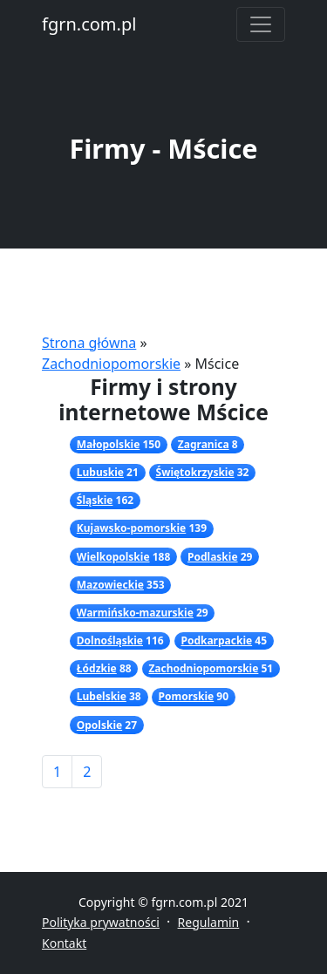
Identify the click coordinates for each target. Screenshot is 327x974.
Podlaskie (212, 556)
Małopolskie (108, 444)
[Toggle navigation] (260, 24)
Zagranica (203, 444)
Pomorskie (186, 696)
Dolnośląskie (110, 640)
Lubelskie (101, 696)
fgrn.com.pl (89, 24)
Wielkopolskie (113, 556)
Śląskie (95, 500)
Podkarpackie (216, 640)
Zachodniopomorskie (111, 363)
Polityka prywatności (101, 922)
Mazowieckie (110, 584)
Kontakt (64, 943)
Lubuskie (100, 472)
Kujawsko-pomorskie (131, 528)
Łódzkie (97, 668)
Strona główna (89, 342)
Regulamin (209, 922)
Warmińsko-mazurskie (135, 612)
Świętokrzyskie (195, 472)
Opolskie (99, 725)
